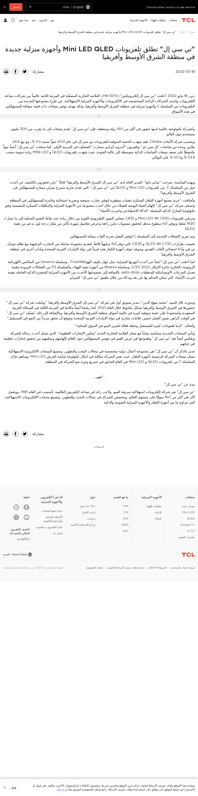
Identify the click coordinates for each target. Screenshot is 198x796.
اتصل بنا (57, 533)
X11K (126, 506)
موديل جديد (188, 506)
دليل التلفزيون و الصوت (49, 527)
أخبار (182, 32)
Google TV (187, 524)
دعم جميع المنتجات (51, 510)
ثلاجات (158, 512)
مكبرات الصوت (186, 537)
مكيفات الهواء (154, 506)
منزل (192, 32)
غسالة (158, 518)
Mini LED (189, 512)
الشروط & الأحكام (158, 567)
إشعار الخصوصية (94, 567)
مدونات (91, 518)
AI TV (191, 531)
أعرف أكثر (62, 789)
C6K (126, 518)
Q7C (126, 531)
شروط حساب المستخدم (183, 567)
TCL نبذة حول (87, 506)
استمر (15, 7)
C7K (126, 512)
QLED (191, 518)
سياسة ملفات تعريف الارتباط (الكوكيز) (126, 567)
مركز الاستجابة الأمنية (83, 524)
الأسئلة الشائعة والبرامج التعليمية (52, 519)
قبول (13, 787)
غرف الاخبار (89, 512)
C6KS (125, 524)
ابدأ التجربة (23, 538)
